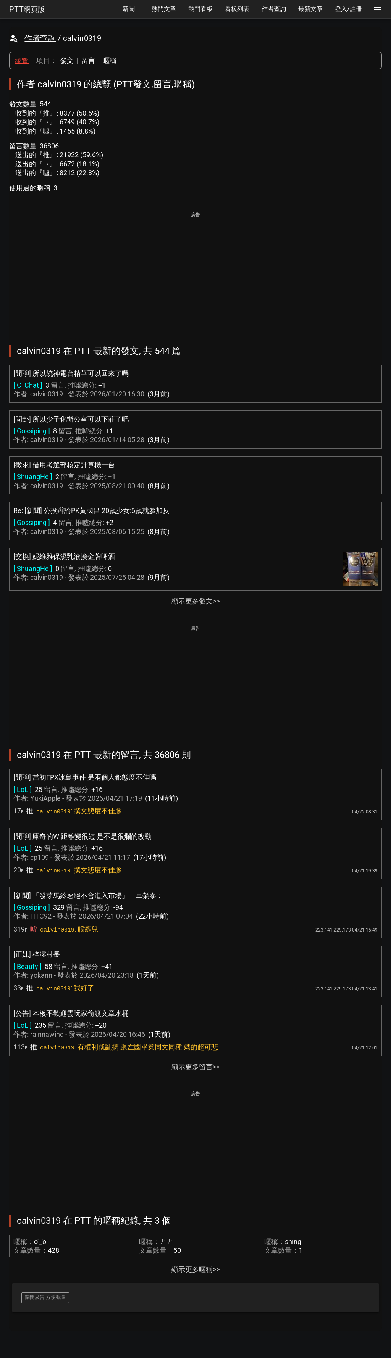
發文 (67, 60)
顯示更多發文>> (195, 601)
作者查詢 (40, 38)
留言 (88, 60)
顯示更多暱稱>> (195, 1269)
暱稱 (109, 60)
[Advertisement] (195, 273)
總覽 (22, 60)
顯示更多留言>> (195, 1067)
